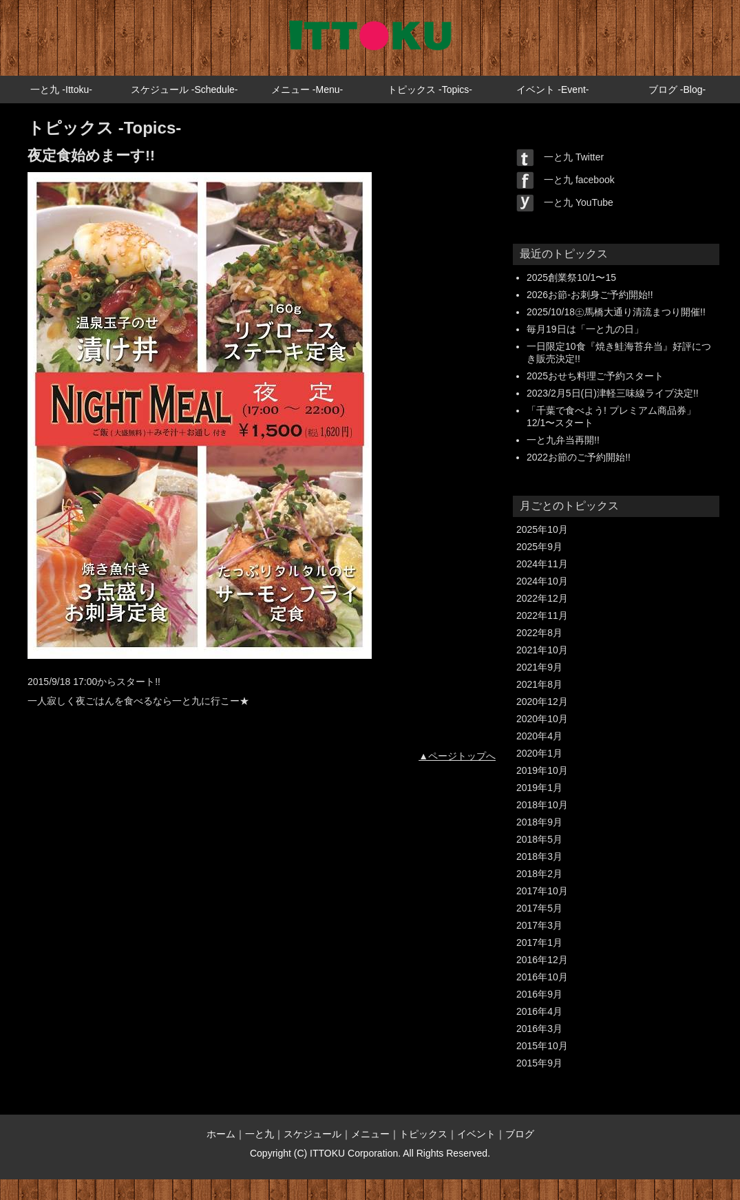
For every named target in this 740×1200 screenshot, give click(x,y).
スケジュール (312, 1133)
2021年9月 (539, 667)
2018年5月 (539, 839)
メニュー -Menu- (307, 89)
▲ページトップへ (457, 755)
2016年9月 (539, 994)
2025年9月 (539, 546)
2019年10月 (542, 770)
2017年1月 (539, 942)
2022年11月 (542, 615)
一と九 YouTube (564, 202)
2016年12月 (542, 959)
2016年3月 (539, 1028)
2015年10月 (542, 1045)
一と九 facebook (565, 179)
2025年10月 (542, 529)
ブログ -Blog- (677, 89)
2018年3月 (539, 856)
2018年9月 (539, 822)
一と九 (259, 1133)
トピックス (423, 1133)
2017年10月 (542, 890)
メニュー (370, 1133)
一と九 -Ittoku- (61, 89)
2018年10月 (542, 804)
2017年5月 (539, 908)
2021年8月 (539, 684)
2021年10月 (542, 649)
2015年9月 (539, 1063)
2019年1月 (539, 787)
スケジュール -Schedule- (184, 89)
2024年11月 (542, 563)
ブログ (519, 1133)
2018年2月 (539, 873)
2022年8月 (539, 632)
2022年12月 (542, 598)
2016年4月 (539, 1011)
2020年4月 (539, 735)
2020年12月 (542, 701)
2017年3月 (539, 925)
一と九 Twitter (560, 156)
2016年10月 (542, 976)
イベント (476, 1133)
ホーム (221, 1133)
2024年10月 (542, 581)
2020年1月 (539, 753)
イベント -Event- (552, 89)
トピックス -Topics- (430, 89)
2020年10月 (542, 718)
